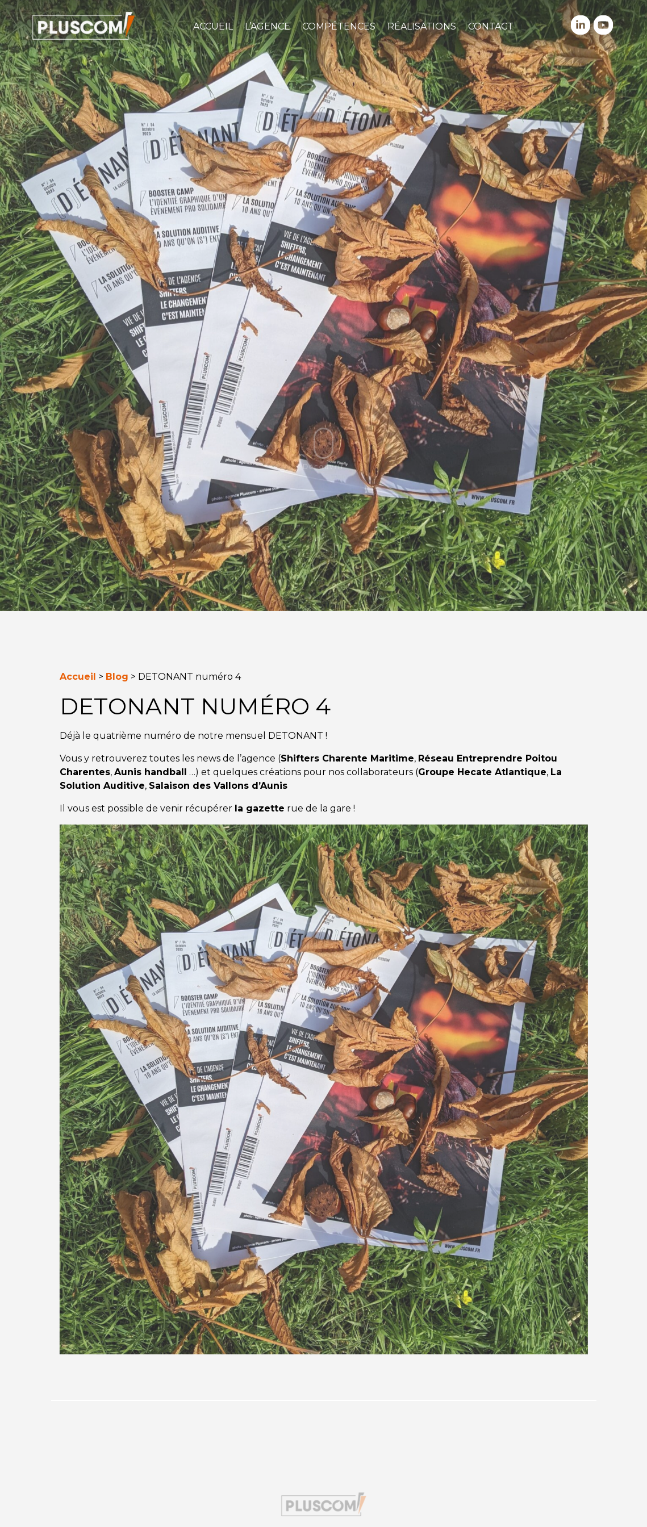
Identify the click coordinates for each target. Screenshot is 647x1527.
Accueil (213, 26)
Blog (117, 676)
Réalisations (421, 26)
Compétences (338, 26)
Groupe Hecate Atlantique (482, 772)
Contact (491, 26)
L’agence (267, 26)
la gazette (260, 808)
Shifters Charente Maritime (347, 758)
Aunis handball (150, 772)
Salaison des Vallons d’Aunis (218, 785)
